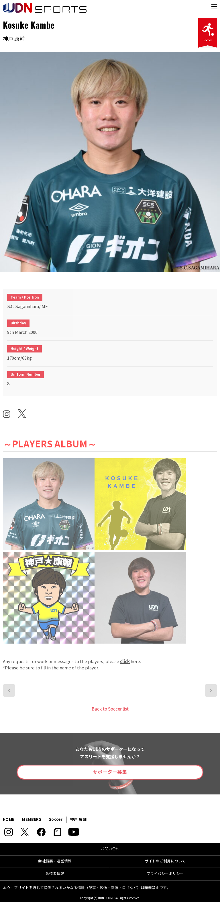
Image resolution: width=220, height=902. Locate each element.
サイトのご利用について (165, 861)
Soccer (207, 30)
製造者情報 (55, 874)
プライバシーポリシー (165, 874)
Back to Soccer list (110, 709)
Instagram (8, 832)
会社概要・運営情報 (55, 861)
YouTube (73, 832)
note (57, 832)
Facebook (41, 832)
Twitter (24, 832)
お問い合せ (110, 849)
